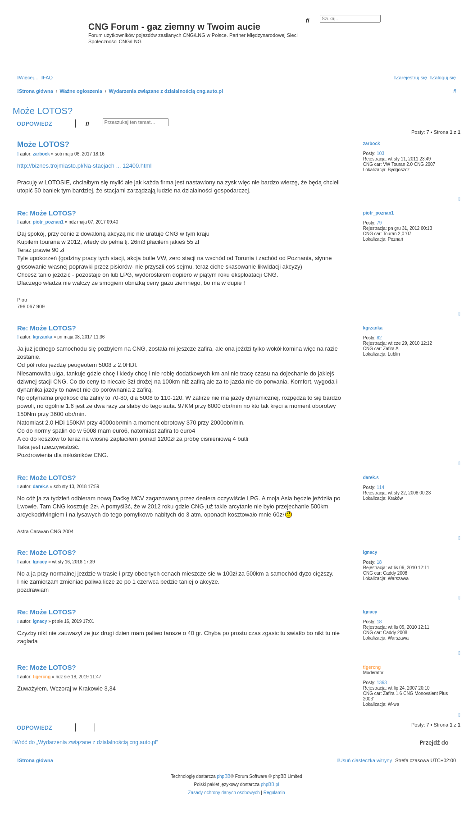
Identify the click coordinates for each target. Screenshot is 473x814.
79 (379, 222)
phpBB (224, 776)
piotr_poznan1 (378, 212)
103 (380, 153)
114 (380, 487)
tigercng (372, 667)
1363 (382, 682)
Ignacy (370, 552)
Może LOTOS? (43, 111)
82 (379, 337)
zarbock (371, 143)
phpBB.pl (270, 784)
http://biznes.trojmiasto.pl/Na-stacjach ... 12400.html (84, 165)
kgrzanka (372, 327)
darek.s (371, 477)
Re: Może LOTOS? (46, 213)
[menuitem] (47, 77)
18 (379, 562)
